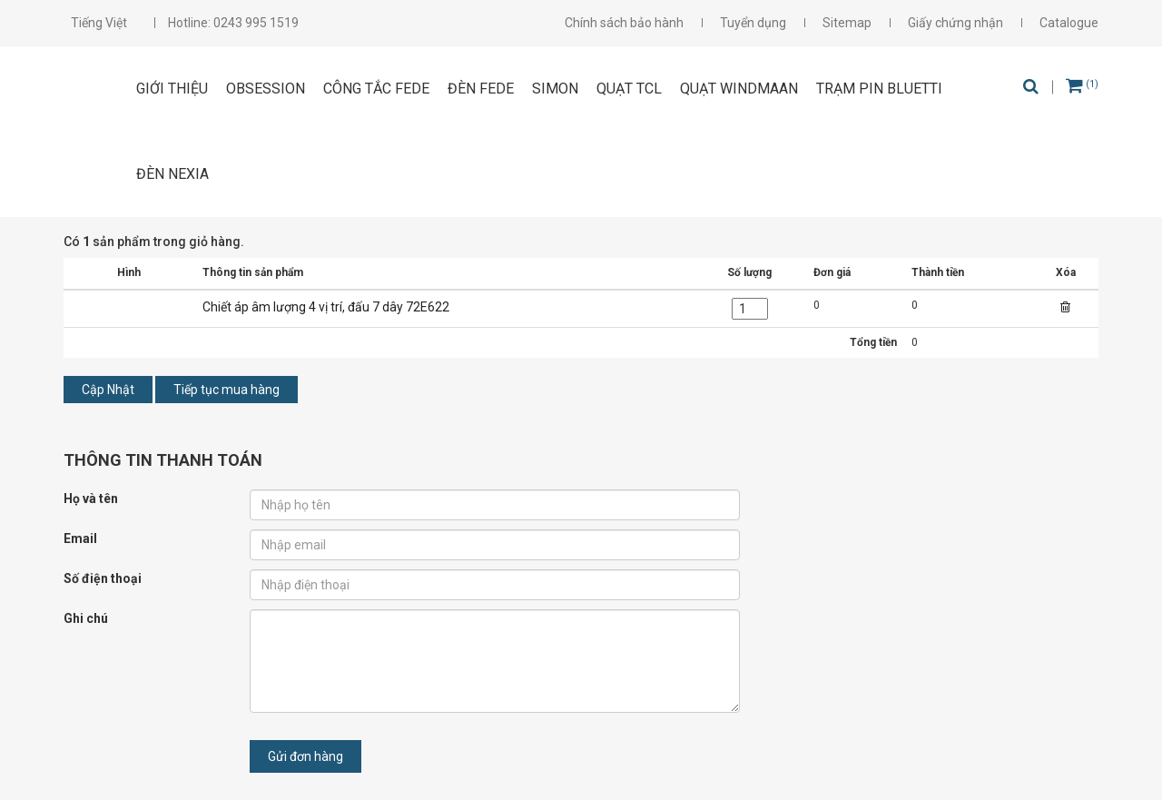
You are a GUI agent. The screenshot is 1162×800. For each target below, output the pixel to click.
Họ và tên (91, 498)
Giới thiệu (172, 88)
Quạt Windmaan (739, 88)
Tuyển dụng (753, 22)
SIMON (555, 88)
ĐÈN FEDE (481, 88)
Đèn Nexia (172, 174)
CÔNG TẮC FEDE (376, 88)
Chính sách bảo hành (624, 22)
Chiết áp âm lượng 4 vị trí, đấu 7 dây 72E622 (325, 307)
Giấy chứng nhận (955, 22)
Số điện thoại (103, 578)
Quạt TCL (629, 88)
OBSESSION (265, 88)
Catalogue (1068, 22)
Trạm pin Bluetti (879, 88)
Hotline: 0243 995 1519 (233, 22)
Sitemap (847, 22)
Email (80, 538)
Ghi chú (86, 618)
